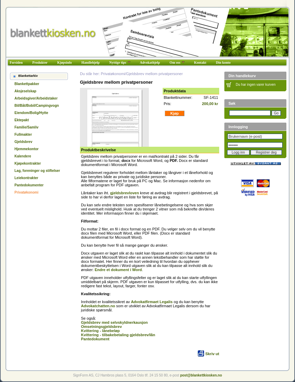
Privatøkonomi (26, 192)
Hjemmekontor (26, 149)
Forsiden (16, 62)
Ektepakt (21, 120)
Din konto (223, 62)
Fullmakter (23, 134)
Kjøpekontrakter (27, 163)
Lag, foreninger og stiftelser (37, 171)
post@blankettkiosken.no (201, 375)
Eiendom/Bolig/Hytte (31, 113)
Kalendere (22, 156)
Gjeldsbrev (23, 142)
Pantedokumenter (28, 185)
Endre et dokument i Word (118, 270)
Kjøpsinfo (64, 62)
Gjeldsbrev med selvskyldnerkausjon (114, 322)
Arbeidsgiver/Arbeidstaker (36, 98)
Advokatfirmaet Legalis (152, 302)
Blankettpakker (26, 84)
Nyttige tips (119, 62)
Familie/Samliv (26, 127)
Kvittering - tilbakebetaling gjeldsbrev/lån (118, 335)
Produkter (40, 62)
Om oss (177, 62)
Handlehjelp (90, 62)
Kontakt (200, 62)
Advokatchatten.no (98, 306)
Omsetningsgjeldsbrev (101, 326)
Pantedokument (95, 339)
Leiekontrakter (26, 178)
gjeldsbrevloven (124, 193)
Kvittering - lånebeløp (100, 331)
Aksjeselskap (25, 91)
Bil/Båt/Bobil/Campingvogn (36, 105)
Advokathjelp (150, 62)
